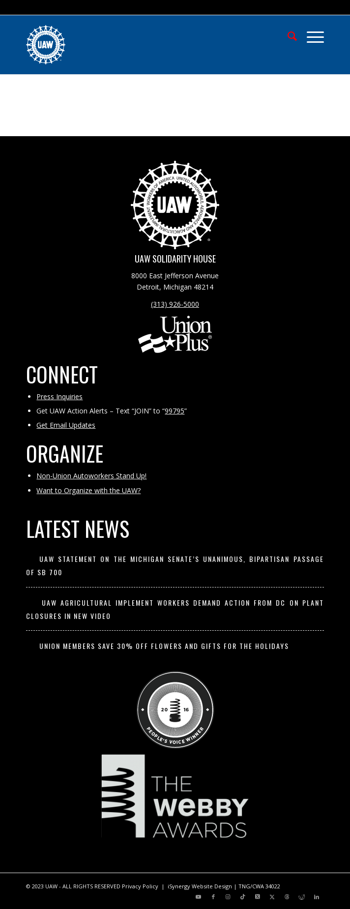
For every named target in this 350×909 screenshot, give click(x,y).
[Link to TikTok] (242, 896)
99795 (174, 410)
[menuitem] (287, 35)
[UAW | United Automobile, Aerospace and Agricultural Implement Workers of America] (145, 44)
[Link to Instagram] (228, 896)
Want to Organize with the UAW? (88, 490)
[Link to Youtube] (198, 896)
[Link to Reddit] (301, 896)
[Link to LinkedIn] (316, 896)
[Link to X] (257, 896)
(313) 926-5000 (175, 304)
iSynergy (179, 886)
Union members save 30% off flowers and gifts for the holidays (164, 646)
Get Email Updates (65, 425)
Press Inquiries (59, 396)
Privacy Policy (140, 886)
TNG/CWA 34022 (259, 886)
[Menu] (310, 35)
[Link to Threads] (287, 896)
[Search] (287, 35)
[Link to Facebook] (213, 896)
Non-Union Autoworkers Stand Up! (91, 475)
